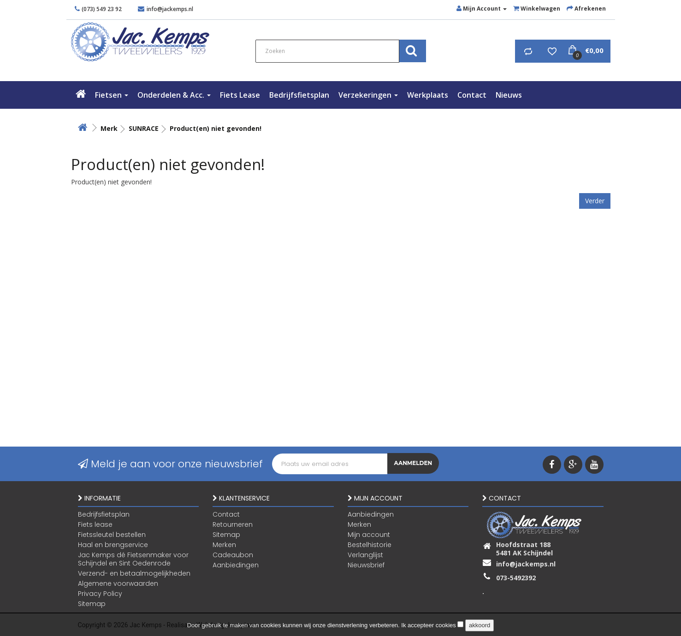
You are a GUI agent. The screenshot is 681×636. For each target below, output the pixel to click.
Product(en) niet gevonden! (215, 128)
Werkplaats (427, 95)
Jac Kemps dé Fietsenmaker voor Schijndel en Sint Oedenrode (133, 558)
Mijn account (369, 534)
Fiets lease (240, 95)
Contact (471, 95)
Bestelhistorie (369, 544)
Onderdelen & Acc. (174, 95)
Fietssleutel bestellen (112, 534)
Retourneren (233, 524)
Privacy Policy (100, 593)
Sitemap (92, 603)
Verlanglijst (365, 554)
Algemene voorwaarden (118, 583)
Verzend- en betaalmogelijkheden (134, 573)
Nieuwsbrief (366, 564)
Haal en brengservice (113, 544)
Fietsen (111, 95)
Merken (224, 544)
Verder (594, 200)
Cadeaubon (233, 554)
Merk (109, 128)
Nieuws (509, 95)
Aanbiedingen (236, 564)
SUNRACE (144, 128)
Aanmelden (413, 463)
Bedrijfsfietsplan (299, 95)
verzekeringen (368, 95)
